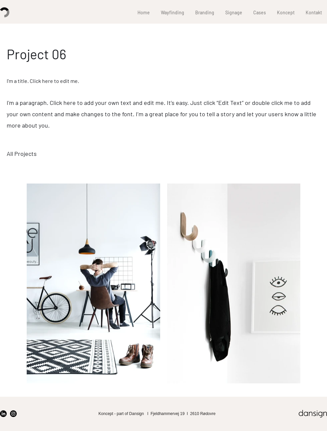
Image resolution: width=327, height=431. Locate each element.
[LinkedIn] (3, 413)
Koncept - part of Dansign (121, 413)
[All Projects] (22, 154)
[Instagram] (13, 413)
